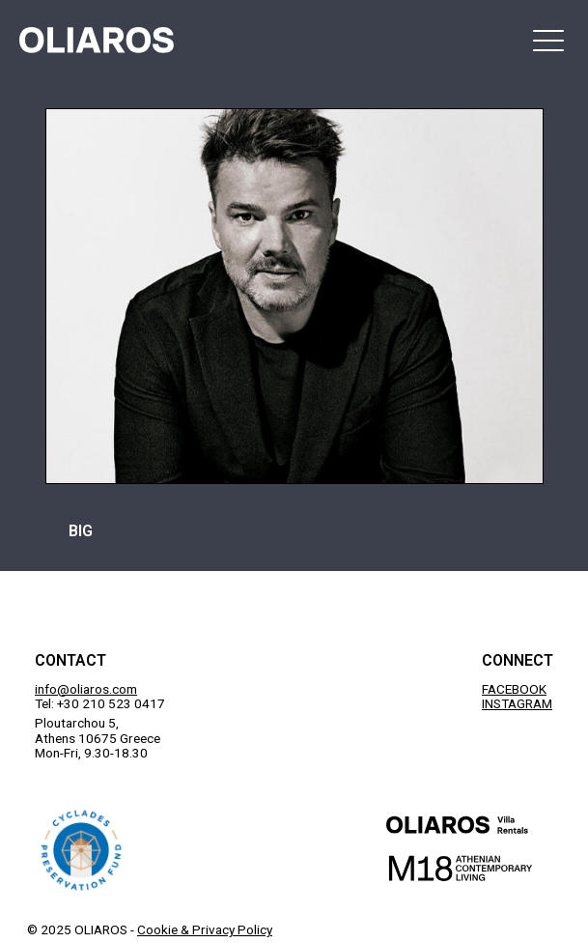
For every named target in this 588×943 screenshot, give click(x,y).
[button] (548, 40)
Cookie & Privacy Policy (204, 929)
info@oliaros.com (86, 689)
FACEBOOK (514, 689)
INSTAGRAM (517, 703)
